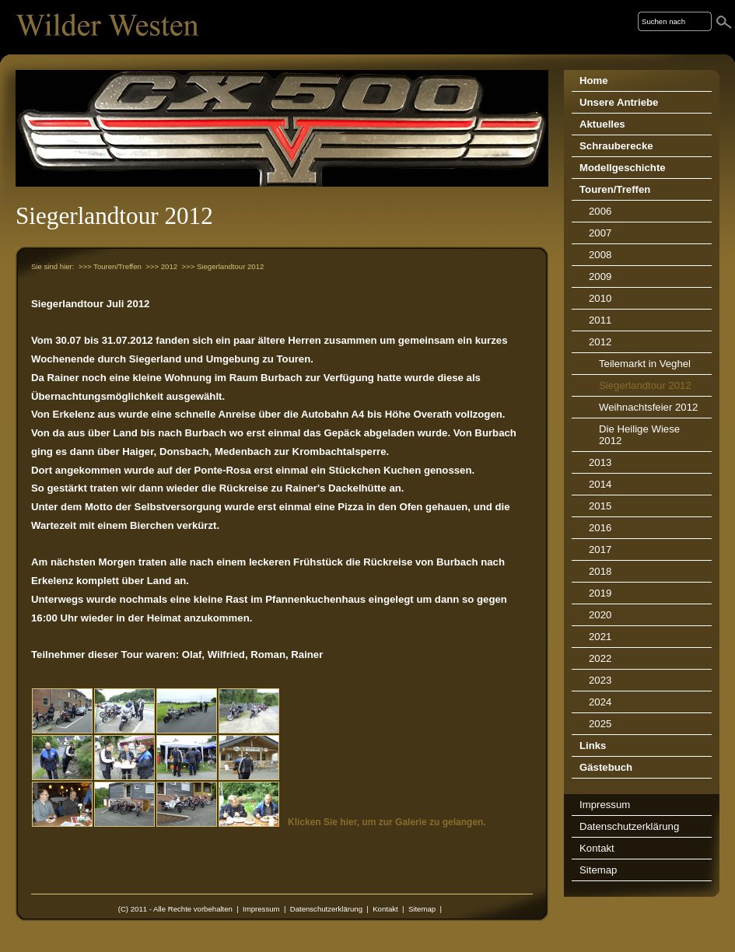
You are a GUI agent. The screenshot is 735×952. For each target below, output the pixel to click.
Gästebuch (605, 767)
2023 (600, 680)
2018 (600, 571)
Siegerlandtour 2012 (645, 385)
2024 (600, 702)
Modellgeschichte (622, 167)
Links (592, 745)
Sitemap (422, 909)
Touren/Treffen (614, 189)
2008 (600, 255)
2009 (600, 276)
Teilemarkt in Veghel (645, 363)
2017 (600, 549)
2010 (600, 298)
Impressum (261, 909)
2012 (600, 342)
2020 (600, 615)
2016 (600, 528)
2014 (600, 484)
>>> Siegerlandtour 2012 (222, 266)
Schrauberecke (616, 146)
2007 (600, 233)
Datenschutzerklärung (326, 909)
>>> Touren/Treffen (110, 266)
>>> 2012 (161, 266)
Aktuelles (602, 124)
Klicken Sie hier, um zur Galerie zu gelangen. (387, 822)
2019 (600, 593)
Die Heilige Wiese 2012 (639, 434)
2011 (600, 320)
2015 (600, 506)
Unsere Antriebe (618, 102)
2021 (600, 636)
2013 (600, 462)
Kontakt (385, 909)
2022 (600, 658)
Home (593, 80)
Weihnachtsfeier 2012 (648, 407)
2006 (600, 211)
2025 (600, 724)
